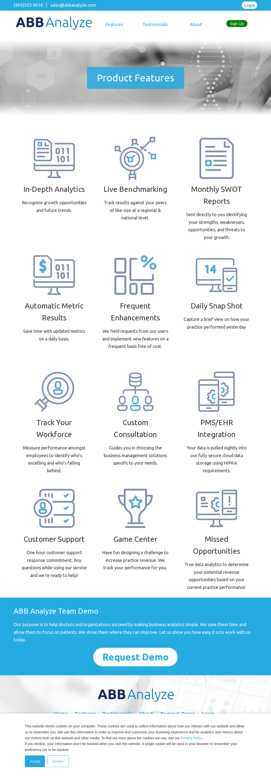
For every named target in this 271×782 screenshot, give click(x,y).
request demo (135, 657)
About (196, 24)
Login (249, 5)
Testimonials (155, 24)
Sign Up (237, 23)
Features (114, 24)
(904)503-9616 (28, 4)
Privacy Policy (191, 738)
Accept (35, 761)
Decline (58, 761)
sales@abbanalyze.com (73, 4)
